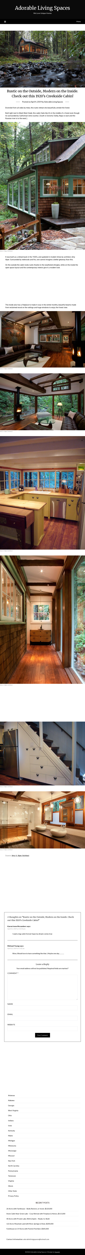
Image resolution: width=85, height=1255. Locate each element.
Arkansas (11, 1095)
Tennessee (12, 1176)
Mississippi (12, 1151)
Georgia (11, 1105)
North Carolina (13, 1166)
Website (11, 1024)
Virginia (11, 1181)
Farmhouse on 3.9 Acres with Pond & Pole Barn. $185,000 (27, 1229)
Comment (12, 973)
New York (11, 1161)
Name (10, 1004)
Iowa (10, 1126)
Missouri (11, 1156)
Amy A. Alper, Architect (20, 856)
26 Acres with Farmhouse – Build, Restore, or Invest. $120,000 (29, 1209)
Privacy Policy (13, 1196)
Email (10, 1014)
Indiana (11, 1121)
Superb (57, 1252)
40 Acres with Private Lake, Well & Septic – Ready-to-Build (27, 1219)
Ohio (10, 1115)
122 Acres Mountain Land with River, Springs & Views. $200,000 (29, 1224)
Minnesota (12, 1146)
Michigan (11, 1141)
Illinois (10, 1186)
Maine (10, 1136)
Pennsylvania (13, 1171)
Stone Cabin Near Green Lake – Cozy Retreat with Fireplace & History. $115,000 (35, 1214)
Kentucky (11, 1131)
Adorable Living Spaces (42, 8)
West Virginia (13, 1110)
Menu (78, 21)
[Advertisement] (42, 287)
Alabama (11, 1100)
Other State (12, 1191)
